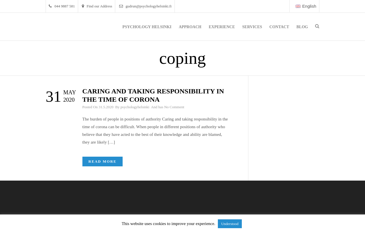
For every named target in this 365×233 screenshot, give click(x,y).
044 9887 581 (62, 6)
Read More (102, 161)
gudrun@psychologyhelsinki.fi (145, 6)
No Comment (174, 107)
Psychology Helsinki (146, 27)
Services (252, 27)
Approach (190, 27)
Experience (222, 27)
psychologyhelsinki (135, 107)
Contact (279, 27)
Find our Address (97, 6)
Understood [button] (230, 224)
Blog (302, 27)
